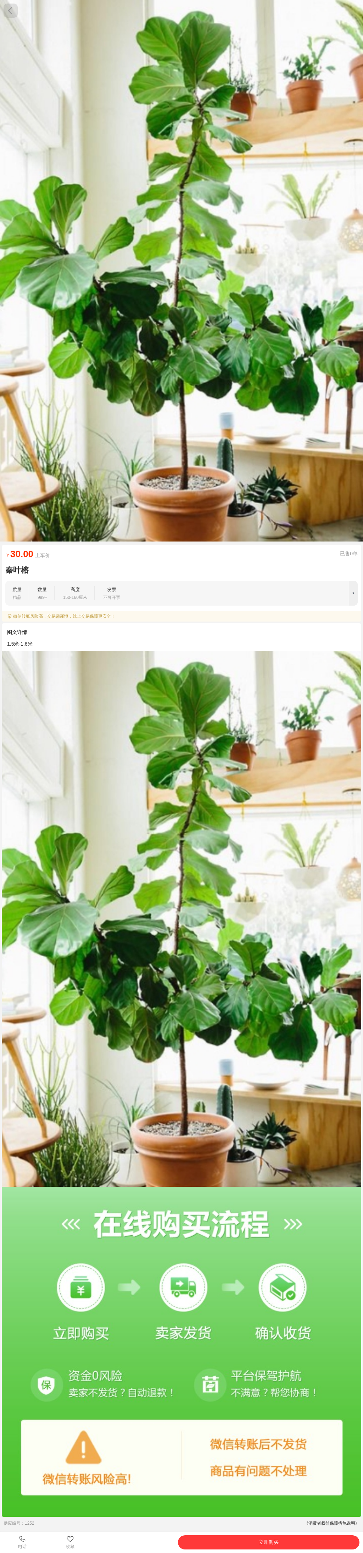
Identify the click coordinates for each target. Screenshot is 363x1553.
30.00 (21, 554)
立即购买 (269, 1542)
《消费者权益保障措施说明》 (331, 1523)
